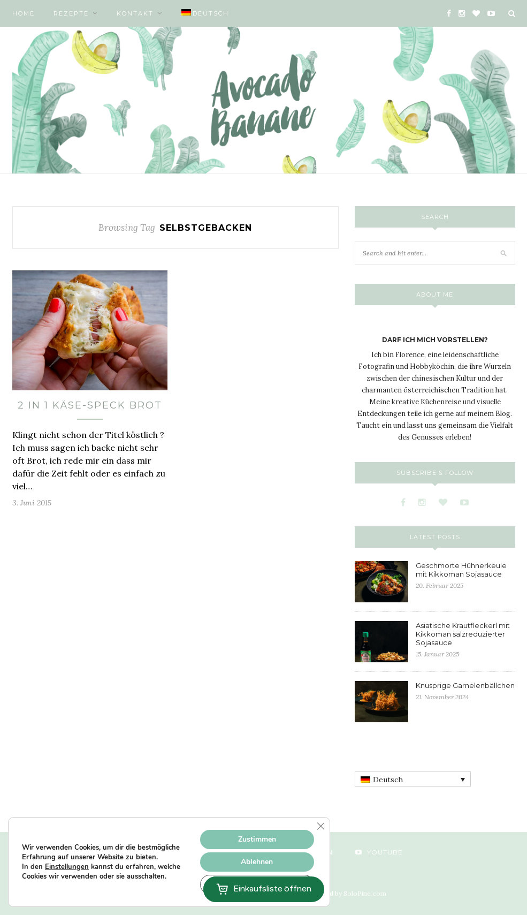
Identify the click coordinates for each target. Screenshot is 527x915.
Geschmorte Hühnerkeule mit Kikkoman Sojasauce (461, 569)
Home (23, 13)
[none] (413, 779)
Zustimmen (257, 839)
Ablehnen (257, 862)
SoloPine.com (364, 893)
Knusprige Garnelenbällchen (465, 685)
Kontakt (135, 13)
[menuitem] (205, 13)
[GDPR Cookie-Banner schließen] (320, 826)
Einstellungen (67, 867)
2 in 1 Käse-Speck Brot (90, 405)
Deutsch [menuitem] (388, 779)
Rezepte (71, 13)
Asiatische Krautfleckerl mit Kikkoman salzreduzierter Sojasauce (463, 634)
